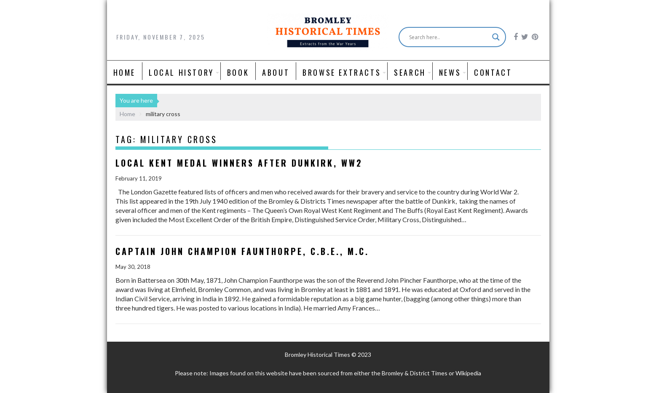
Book (238, 72)
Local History (181, 72)
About (275, 72)
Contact (493, 72)
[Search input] (448, 37)
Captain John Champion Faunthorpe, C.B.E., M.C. (242, 251)
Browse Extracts (342, 72)
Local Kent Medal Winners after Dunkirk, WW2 (239, 163)
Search (410, 72)
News (450, 72)
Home (124, 72)
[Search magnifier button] (496, 37)
